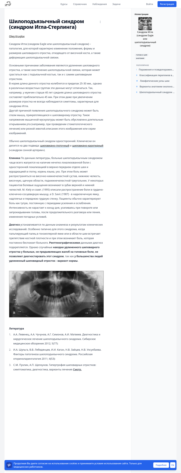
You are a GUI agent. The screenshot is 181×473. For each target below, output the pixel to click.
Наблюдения (99, 4)
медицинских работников (28, 466)
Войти (149, 4)
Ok (172, 465)
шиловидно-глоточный (54, 145)
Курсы (64, 4)
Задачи (116, 4)
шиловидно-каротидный (87, 145)
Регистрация (167, 4)
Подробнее (161, 465)
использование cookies (64, 463)
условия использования (107, 463)
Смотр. (77, 369)
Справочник (80, 4)
